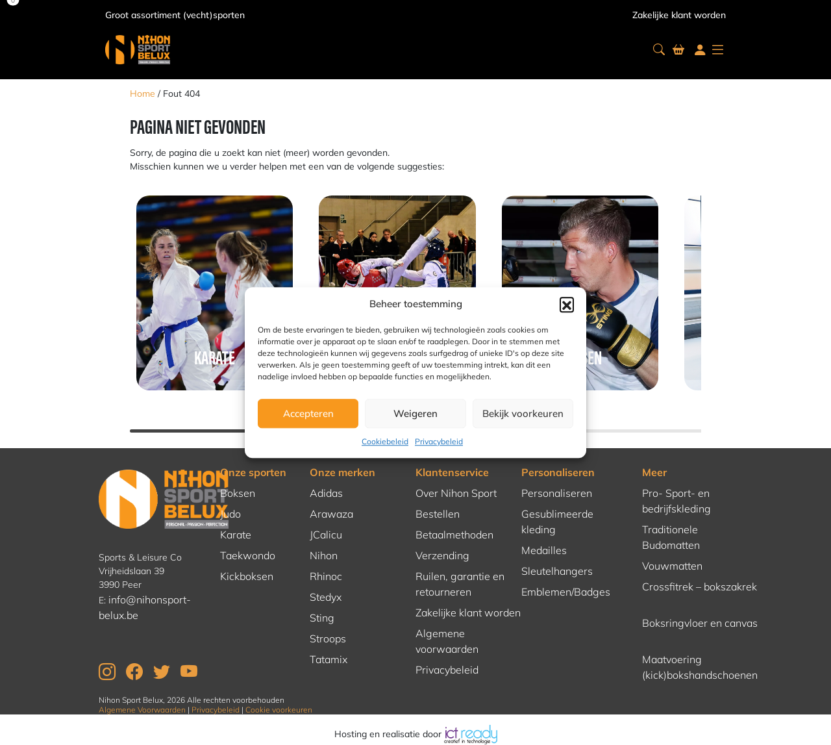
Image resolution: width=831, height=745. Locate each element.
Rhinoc (326, 576)
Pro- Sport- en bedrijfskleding (676, 500)
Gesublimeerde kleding (557, 521)
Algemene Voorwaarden (142, 709)
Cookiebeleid (385, 441)
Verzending (442, 555)
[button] (566, 303)
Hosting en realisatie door (415, 734)
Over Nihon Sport (456, 492)
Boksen (237, 492)
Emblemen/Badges (565, 591)
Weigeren (415, 413)
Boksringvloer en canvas (700, 622)
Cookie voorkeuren (278, 709)
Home (142, 93)
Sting (322, 617)
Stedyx (325, 596)
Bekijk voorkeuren (523, 413)
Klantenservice (452, 472)
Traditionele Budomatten (671, 537)
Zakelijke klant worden (679, 15)
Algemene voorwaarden (447, 641)
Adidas (326, 492)
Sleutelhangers (557, 570)
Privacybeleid (439, 441)
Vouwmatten (672, 565)
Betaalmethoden (454, 534)
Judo (230, 513)
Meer (654, 472)
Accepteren (308, 413)
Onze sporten (253, 472)
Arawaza (331, 513)
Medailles (544, 550)
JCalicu (326, 534)
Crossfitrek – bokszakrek (699, 586)
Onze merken (342, 472)
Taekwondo (247, 555)
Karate (235, 534)
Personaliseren (558, 472)
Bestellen (438, 513)
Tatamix (328, 659)
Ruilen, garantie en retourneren (460, 584)
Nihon (324, 555)
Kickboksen (246, 576)
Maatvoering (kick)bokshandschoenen (700, 667)
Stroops (328, 638)
